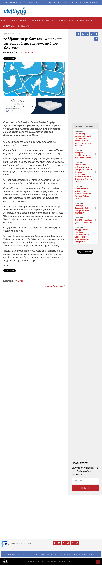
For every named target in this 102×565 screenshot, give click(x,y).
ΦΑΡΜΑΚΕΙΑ (13, 554)
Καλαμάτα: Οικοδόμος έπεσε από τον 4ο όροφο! (83, 155)
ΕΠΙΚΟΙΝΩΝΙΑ (88, 554)
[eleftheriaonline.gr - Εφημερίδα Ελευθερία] (15, 11)
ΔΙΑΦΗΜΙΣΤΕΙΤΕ (91, 2)
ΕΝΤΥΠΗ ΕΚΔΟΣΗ (26, 2)
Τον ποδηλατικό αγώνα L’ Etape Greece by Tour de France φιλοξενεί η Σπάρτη (83, 193)
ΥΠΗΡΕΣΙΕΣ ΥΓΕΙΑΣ (29, 554)
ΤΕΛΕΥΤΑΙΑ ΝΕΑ (84, 126)
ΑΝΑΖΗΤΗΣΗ (63, 2)
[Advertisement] (85, 313)
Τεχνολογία (18, 281)
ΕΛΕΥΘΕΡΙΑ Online (27, 52)
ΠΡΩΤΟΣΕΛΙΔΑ (10, 2)
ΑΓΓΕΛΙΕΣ (40, 2)
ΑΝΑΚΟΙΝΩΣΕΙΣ (73, 554)
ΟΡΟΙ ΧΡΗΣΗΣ (46, 554)
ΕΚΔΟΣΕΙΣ (51, 2)
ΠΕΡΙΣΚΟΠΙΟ (76, 2)
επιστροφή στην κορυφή (55, 286)
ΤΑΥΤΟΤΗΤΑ (59, 554)
